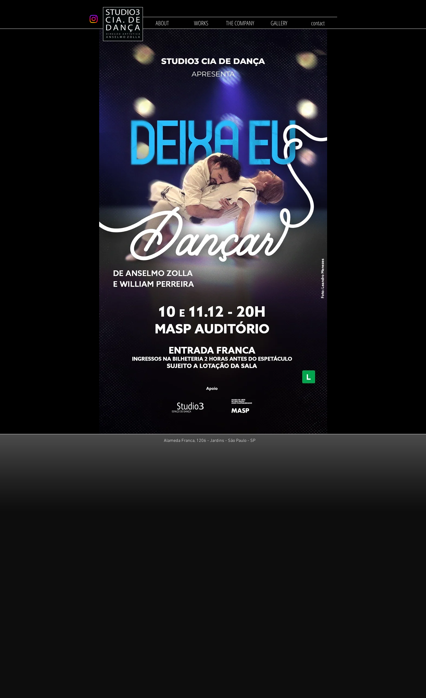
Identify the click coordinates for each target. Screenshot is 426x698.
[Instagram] (93, 19)
